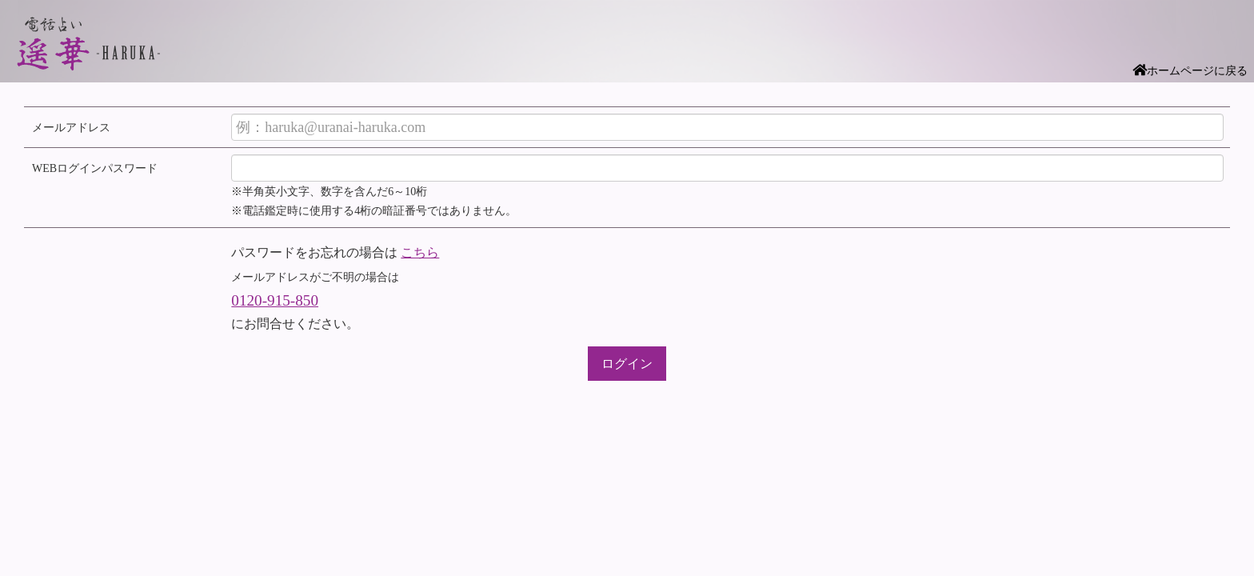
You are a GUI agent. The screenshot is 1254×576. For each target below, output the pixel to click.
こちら (420, 252)
